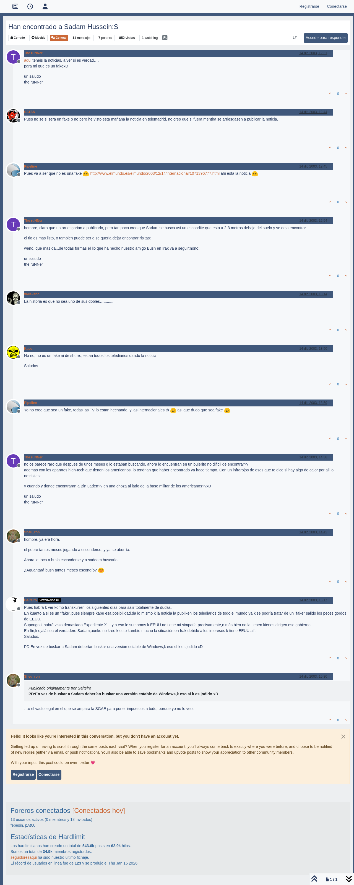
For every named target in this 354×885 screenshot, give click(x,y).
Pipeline (30, 166)
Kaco (28, 349)
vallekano (32, 294)
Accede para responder (326, 37)
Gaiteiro (30, 600)
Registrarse (23, 774)
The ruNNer (33, 53)
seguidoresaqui (24, 857)
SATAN (29, 112)
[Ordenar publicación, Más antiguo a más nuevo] (295, 38)
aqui (27, 60)
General (58, 38)
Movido (39, 38)
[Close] (343, 736)
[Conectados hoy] (98, 810)
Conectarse (48, 774)
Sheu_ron (32, 532)
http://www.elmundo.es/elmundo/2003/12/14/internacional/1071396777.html (155, 173)
